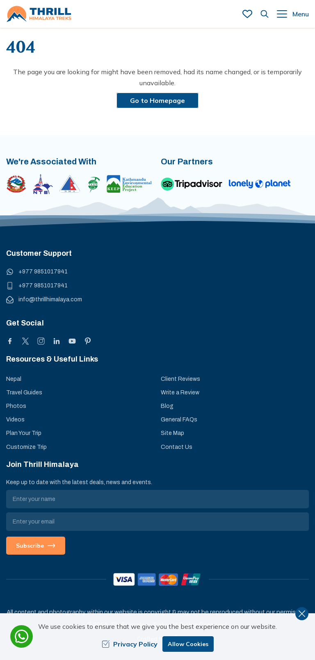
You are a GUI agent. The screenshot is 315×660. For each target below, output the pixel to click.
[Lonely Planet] (259, 184)
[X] (25, 341)
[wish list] (247, 14)
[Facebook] (10, 341)
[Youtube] (72, 341)
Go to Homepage (157, 100)
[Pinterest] (87, 341)
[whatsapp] (21, 636)
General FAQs (179, 419)
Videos (15, 419)
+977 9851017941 (43, 272)
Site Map (172, 433)
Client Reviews (180, 379)
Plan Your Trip (23, 433)
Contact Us (176, 447)
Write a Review (180, 392)
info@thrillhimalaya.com (50, 299)
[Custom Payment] (157, 579)
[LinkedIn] (56, 341)
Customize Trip (26, 447)
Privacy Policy (130, 644)
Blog (167, 406)
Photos (16, 406)
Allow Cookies (188, 644)
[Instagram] (41, 341)
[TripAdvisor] (191, 184)
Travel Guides (24, 392)
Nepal (13, 379)
